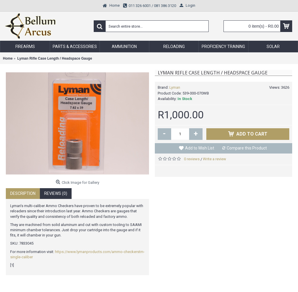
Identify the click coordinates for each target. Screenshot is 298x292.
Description (23, 193)
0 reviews (192, 159)
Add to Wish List (199, 148)
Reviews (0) (55, 193)
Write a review (214, 159)
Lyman (174, 87)
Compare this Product (247, 148)
